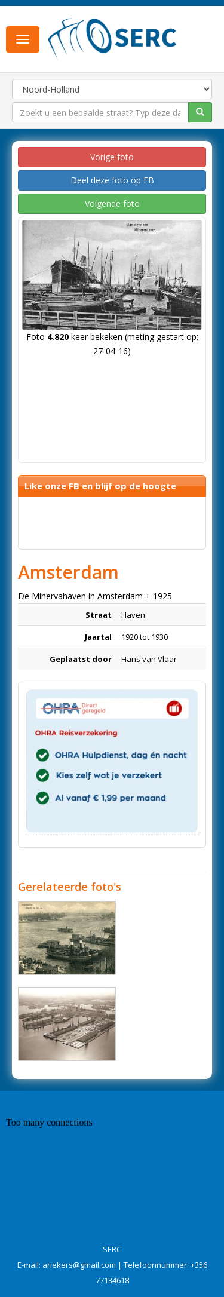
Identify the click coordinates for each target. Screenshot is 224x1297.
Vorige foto (112, 156)
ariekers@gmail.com (79, 1264)
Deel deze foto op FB (112, 180)
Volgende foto (112, 203)
